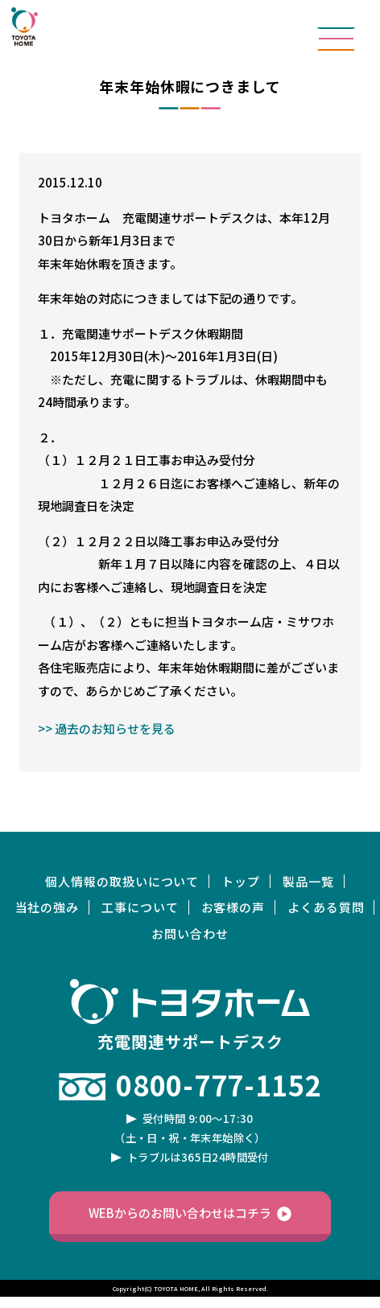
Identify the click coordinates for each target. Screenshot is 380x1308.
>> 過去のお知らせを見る (107, 728)
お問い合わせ (189, 933)
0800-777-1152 (218, 1084)
